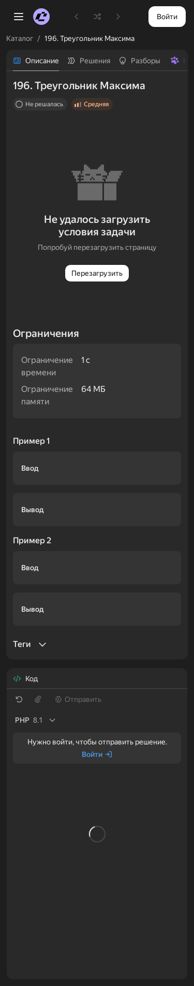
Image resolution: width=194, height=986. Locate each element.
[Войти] (97, 754)
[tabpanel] (97, 365)
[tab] (36, 60)
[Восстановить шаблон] (19, 699)
